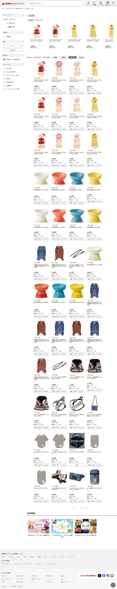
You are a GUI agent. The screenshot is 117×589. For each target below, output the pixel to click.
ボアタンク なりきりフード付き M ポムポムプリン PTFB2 (94, 116)
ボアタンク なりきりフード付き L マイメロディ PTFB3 (58, 153)
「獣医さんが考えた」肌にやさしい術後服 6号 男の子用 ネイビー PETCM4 (41, 261)
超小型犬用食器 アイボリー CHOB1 (94, 259)
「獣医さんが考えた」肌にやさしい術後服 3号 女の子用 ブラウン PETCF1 (41, 373)
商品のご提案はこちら (53, 584)
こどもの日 (10, 551)
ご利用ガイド (4, 581)
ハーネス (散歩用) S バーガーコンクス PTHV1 (58, 483)
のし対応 (7, 68)
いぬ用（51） (11, 27)
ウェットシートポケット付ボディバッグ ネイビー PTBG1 (77, 483)
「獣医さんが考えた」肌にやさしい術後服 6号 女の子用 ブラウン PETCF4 (59, 261)
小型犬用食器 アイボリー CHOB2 (41, 224)
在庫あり (7, 37)
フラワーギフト (49, 576)
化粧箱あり (8, 86)
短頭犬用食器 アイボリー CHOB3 (41, 188)
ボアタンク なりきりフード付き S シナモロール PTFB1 (76, 80)
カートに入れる (44, 93)
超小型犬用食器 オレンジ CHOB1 (41, 296)
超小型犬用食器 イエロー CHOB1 (76, 296)
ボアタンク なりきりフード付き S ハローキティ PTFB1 (41, 80)
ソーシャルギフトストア (51, 558)
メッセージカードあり (11, 75)
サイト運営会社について (12, 584)
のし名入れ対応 (9, 72)
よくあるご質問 (12, 581)
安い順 (81, 57)
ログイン (88, 5)
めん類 (3, 576)
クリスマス (53, 551)
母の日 (3, 551)
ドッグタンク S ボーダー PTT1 (94, 446)
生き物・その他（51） (10, 19)
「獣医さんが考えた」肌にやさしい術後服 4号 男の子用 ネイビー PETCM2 (59, 335)
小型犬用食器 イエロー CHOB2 (93, 224)
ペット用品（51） (11, 23)
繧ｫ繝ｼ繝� (107, 5)
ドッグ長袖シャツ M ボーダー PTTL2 (59, 447)
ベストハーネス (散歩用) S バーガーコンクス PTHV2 (76, 372)
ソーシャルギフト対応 (11, 89)
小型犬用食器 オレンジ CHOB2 (58, 224)
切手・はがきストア (6, 558)
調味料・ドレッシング (36, 573)
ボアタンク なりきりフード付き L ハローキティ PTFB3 (41, 153)
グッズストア (39, 558)
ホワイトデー (72, 551)
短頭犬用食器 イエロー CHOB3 (93, 188)
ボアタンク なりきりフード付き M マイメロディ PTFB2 (58, 116)
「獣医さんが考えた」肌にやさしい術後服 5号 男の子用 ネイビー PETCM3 (94, 298)
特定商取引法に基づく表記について (27, 584)
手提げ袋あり (9, 82)
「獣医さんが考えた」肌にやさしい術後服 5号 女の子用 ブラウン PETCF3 (41, 335)
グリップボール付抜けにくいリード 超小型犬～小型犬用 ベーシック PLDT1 (76, 261)
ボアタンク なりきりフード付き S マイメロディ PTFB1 (58, 80)
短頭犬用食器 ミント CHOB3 (75, 188)
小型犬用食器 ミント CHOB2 (75, 224)
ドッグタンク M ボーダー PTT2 (41, 482)
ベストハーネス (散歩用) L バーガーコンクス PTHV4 (41, 409)
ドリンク (48, 573)
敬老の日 (32, 551)
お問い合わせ (20, 581)
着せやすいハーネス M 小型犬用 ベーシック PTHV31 (76, 409)
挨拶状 (7, 79)
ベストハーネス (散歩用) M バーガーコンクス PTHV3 (94, 372)
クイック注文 (100, 5)
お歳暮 (38, 551)
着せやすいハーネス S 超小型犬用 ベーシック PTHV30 (58, 409)
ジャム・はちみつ (20, 573)
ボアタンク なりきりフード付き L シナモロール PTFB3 (76, 153)
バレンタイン (62, 551)
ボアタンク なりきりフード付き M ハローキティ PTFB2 (41, 116)
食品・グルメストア (28, 558)
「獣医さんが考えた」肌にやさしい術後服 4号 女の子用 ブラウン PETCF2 (77, 335)
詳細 (36, 93)
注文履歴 (94, 5)
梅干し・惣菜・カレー (6, 573)
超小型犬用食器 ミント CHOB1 (58, 296)
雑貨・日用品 (19, 576)
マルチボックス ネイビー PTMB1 (76, 446)
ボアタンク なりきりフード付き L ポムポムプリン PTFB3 (94, 153)
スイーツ (33, 576)
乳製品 (62, 570)
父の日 (18, 551)
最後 (86, 503)
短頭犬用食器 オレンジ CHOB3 (58, 188)
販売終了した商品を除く (12, 59)
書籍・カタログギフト (66, 576)
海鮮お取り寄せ (19, 570)
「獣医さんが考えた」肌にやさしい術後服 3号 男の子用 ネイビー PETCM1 (94, 335)
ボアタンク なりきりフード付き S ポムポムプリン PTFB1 (94, 80)
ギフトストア (17, 558)
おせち (45, 551)
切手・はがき (4, 570)
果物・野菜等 (49, 570)
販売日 (64, 57)
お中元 (24, 551)
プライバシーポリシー (41, 584)
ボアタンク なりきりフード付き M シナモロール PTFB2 (76, 116)
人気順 (55, 57)
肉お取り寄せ (34, 570)
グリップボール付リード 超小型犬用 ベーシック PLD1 (58, 372)
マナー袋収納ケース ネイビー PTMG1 (94, 483)
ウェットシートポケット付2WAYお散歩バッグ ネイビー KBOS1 (94, 409)
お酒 (62, 573)
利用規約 (4, 584)
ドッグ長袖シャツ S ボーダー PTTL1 (41, 447)
